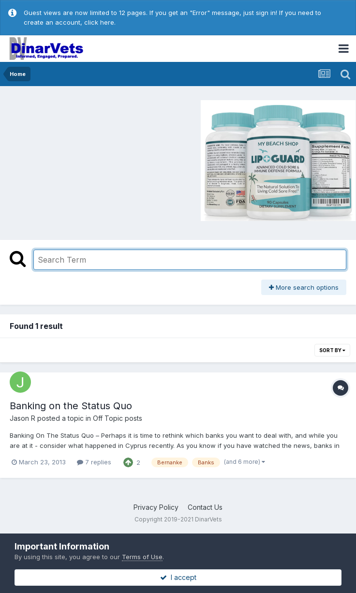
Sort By (332, 350)
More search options (304, 287)
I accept (178, 577)
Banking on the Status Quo (71, 406)
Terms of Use (142, 557)
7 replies (94, 462)
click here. (100, 22)
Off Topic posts (117, 418)
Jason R (22, 418)
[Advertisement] (86, 159)
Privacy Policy (156, 507)
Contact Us (205, 507)
